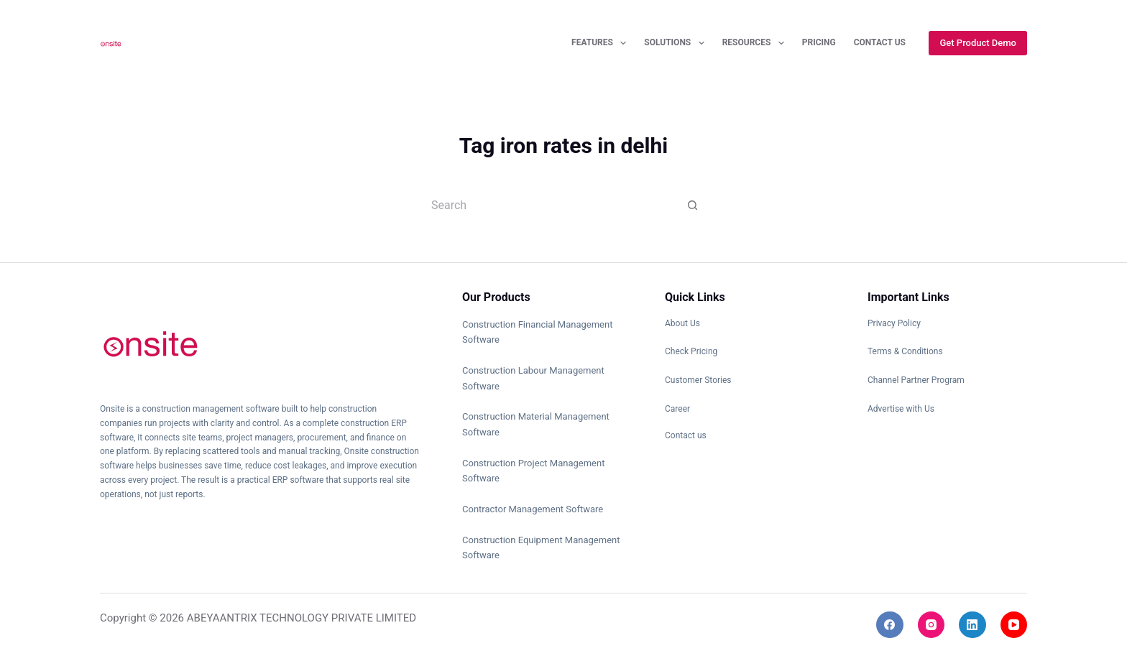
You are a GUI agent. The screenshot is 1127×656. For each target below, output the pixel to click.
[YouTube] (1014, 625)
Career (677, 409)
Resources (756, 43)
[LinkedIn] (972, 625)
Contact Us (880, 42)
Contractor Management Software (532, 509)
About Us (682, 323)
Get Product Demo (977, 42)
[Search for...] (549, 204)
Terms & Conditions (905, 351)
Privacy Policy (894, 323)
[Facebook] (889, 625)
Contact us (686, 435)
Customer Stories (698, 380)
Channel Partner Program (916, 380)
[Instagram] (931, 625)
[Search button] (692, 204)
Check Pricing (691, 351)
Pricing (819, 42)
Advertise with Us (901, 409)
